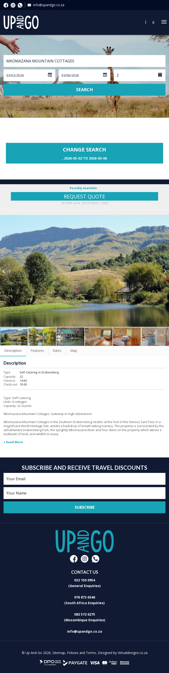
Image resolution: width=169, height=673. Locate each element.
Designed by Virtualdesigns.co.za (122, 652)
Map (73, 350)
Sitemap (58, 652)
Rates (57, 350)
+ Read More (13, 442)
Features (37, 350)
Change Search (84, 153)
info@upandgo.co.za (48, 5)
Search (84, 89)
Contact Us (146, 21)
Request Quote (84, 196)
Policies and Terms (81, 652)
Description (13, 350)
